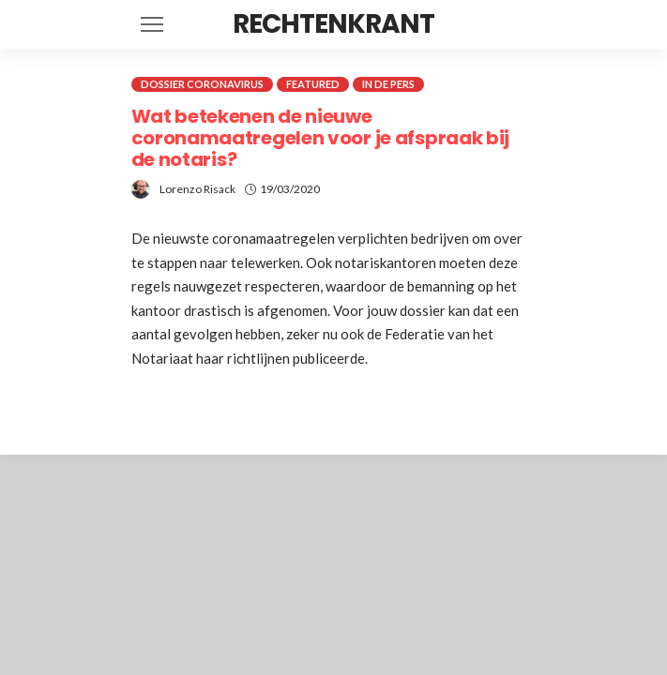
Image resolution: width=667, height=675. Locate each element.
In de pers (388, 84)
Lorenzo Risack (197, 189)
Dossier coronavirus (202, 84)
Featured (313, 84)
